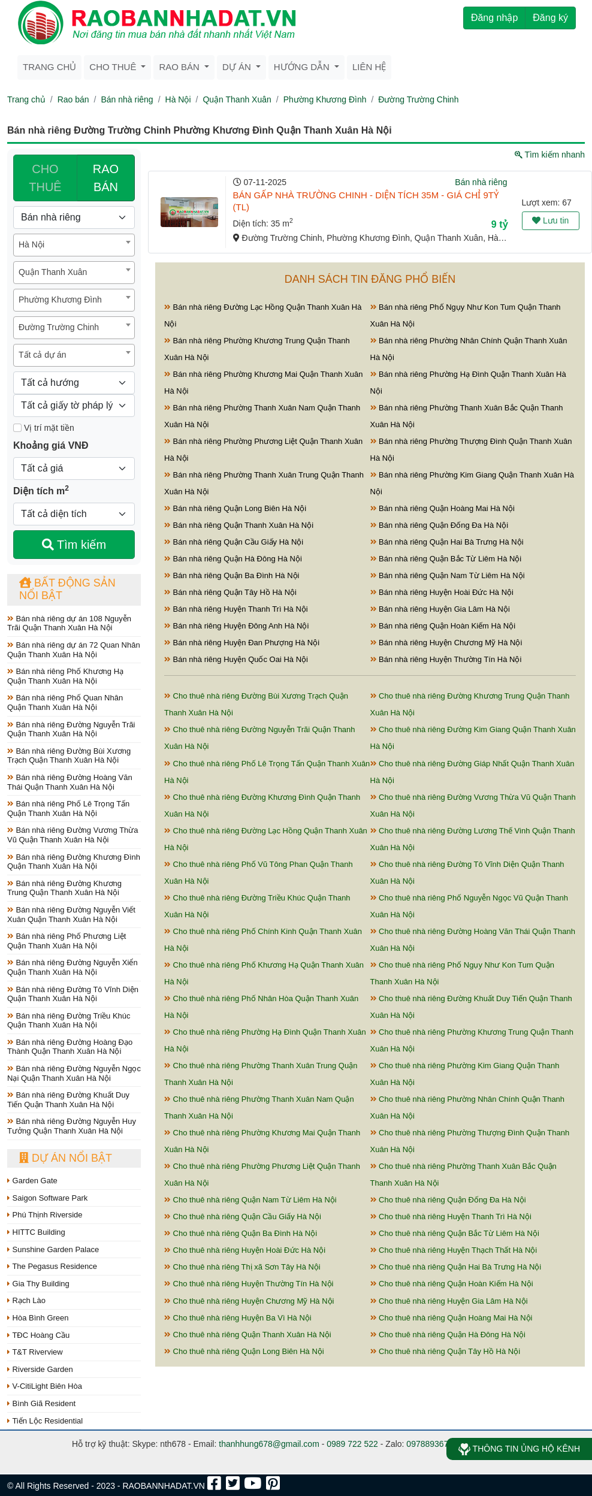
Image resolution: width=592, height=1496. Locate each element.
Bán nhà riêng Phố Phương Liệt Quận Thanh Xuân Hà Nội (66, 941)
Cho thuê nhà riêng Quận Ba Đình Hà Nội (240, 1233)
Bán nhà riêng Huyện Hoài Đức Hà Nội (442, 592)
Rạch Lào (26, 1300)
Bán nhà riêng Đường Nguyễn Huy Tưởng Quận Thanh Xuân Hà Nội (71, 1126)
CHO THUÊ (45, 178)
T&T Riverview (35, 1351)
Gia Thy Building (38, 1283)
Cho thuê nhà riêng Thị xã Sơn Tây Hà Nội (242, 1266)
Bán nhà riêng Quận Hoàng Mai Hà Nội (442, 508)
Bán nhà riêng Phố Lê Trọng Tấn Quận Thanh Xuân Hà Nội (68, 808)
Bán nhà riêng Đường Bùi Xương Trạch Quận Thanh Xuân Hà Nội (69, 756)
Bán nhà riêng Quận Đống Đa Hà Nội (439, 525)
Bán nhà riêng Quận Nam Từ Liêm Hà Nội (447, 575)
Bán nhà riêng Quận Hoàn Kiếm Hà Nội (443, 625)
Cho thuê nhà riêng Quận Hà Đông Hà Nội (447, 1334)
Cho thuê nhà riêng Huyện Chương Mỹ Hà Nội (249, 1300)
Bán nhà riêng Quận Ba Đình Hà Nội (231, 575)
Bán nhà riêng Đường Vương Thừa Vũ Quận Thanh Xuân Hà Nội (72, 835)
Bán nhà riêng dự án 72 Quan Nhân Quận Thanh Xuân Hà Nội (73, 649)
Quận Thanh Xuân (237, 99)
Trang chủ (49, 67)
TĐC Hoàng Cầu (38, 1335)
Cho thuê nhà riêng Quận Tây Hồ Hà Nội (445, 1351)
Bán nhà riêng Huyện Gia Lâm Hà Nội (440, 609)
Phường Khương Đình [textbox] (60, 299)
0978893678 (429, 1444)
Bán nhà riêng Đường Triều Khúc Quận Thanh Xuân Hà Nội (69, 1020)
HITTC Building (36, 1232)
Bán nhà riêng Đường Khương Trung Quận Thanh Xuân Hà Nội (64, 888)
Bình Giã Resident (41, 1403)
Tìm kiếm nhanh (550, 154)
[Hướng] (74, 382)
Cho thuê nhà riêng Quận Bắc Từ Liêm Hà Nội (454, 1233)
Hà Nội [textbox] (31, 244)
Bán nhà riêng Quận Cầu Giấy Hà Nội (233, 541)
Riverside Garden (40, 1369)
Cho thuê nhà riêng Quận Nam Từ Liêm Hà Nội (250, 1199)
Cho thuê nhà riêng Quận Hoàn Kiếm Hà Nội (451, 1283)
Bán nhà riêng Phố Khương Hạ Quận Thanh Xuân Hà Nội (65, 676)
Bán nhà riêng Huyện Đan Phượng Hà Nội (241, 642)
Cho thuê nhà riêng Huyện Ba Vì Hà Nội (238, 1317)
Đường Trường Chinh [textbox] (59, 327)
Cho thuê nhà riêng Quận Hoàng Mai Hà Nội (451, 1317)
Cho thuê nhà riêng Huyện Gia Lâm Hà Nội (449, 1300)
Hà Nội (178, 99)
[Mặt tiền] (17, 428)
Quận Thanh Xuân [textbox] (53, 272)
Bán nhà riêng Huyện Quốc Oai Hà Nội (236, 659)
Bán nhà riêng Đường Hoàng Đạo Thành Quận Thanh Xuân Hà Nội (69, 1047)
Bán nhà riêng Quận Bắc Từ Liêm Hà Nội (446, 558)
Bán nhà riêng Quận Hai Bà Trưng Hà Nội (447, 541)
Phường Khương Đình (325, 99)
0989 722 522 (352, 1444)
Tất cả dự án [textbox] (42, 354)
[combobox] (74, 245)
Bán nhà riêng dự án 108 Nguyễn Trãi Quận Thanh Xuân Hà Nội (69, 623)
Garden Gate (32, 1180)
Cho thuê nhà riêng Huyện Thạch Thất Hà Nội (453, 1250)
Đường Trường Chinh (418, 99)
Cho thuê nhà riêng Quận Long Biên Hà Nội (244, 1351)
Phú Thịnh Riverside (45, 1214)
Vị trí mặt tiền (43, 428)
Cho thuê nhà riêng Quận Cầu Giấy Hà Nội (242, 1216)
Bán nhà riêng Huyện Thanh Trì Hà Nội (236, 609)
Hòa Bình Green (38, 1317)
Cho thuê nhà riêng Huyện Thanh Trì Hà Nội (450, 1216)
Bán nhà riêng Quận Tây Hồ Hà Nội (230, 592)
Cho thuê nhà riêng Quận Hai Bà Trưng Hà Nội (456, 1266)
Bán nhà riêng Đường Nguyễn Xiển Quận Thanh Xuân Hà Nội (72, 967)
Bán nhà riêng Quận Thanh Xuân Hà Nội (238, 525)
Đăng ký (550, 18)
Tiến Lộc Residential (45, 1420)
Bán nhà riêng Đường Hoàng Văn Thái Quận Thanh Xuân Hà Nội (69, 782)
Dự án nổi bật (65, 1158)
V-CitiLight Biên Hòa (44, 1386)
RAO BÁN (106, 178)
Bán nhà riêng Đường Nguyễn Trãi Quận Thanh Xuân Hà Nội (71, 729)
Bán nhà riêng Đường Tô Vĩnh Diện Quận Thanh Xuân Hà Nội (72, 994)
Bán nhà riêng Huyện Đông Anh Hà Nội (236, 625)
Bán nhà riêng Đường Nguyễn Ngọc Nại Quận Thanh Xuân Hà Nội (74, 1073)
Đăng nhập (494, 18)
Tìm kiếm (74, 544)
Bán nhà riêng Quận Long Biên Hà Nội (235, 508)
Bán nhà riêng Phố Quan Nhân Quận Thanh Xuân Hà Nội (65, 702)
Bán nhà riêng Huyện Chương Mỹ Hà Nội (446, 642)
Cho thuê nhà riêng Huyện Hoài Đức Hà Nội (244, 1250)
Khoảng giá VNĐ (50, 445)
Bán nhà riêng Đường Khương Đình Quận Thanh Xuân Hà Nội (73, 862)
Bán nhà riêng (127, 99)
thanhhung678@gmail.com (269, 1444)
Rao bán (73, 99)
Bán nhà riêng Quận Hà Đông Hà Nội (233, 558)
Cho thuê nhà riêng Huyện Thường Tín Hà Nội (248, 1283)
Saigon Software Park (47, 1197)
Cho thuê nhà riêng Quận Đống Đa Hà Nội (448, 1199)
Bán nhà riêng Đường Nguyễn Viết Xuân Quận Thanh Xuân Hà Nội (71, 914)
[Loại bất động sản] (74, 217)
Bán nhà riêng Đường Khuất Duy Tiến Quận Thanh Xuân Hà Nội (68, 1099)
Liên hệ (369, 67)
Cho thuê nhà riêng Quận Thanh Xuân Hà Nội (247, 1334)
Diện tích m (41, 490)
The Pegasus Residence (52, 1266)
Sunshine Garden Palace (53, 1249)
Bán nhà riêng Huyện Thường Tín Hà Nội (446, 659)
